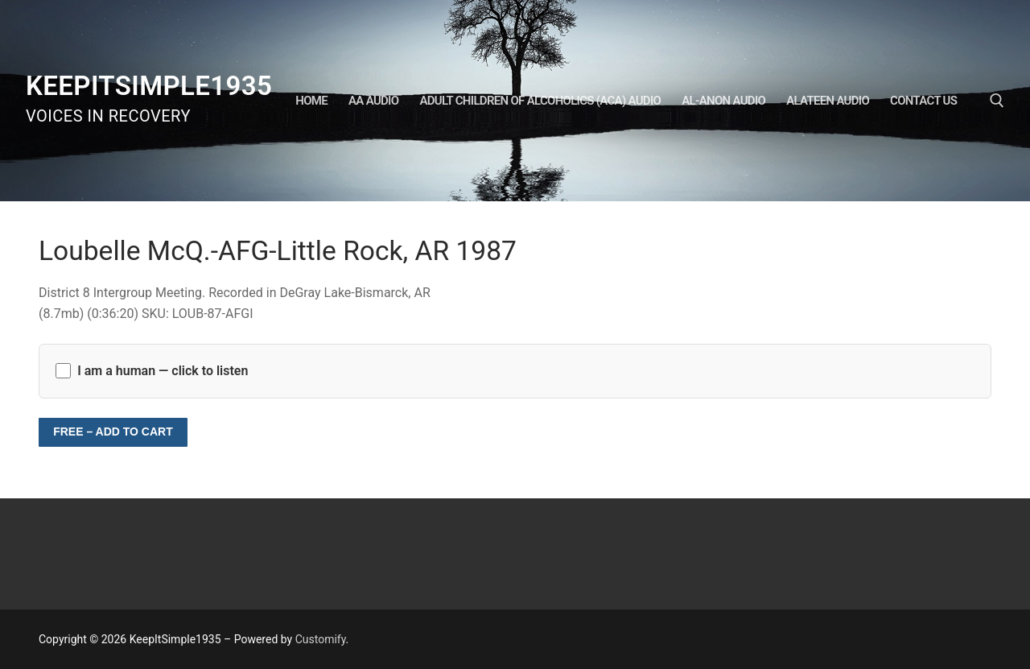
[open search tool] (997, 100)
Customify (320, 639)
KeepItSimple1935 (149, 85)
